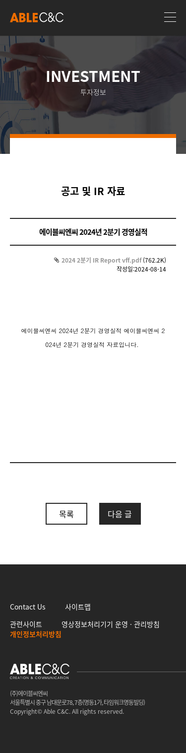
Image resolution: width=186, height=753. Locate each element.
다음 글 (120, 514)
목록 (66, 514)
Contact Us (28, 607)
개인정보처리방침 (36, 634)
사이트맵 (78, 607)
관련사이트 (26, 624)
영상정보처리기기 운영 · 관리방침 (111, 624)
